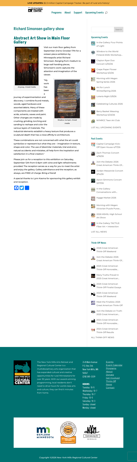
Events (110, 362)
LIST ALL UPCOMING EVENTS (106, 127)
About (67, 12)
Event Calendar (115, 365)
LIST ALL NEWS (99, 231)
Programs (57, 12)
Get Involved (114, 378)
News (110, 384)
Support (78, 12)
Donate (111, 375)
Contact (111, 387)
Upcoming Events (94, 12)
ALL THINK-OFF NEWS (102, 337)
